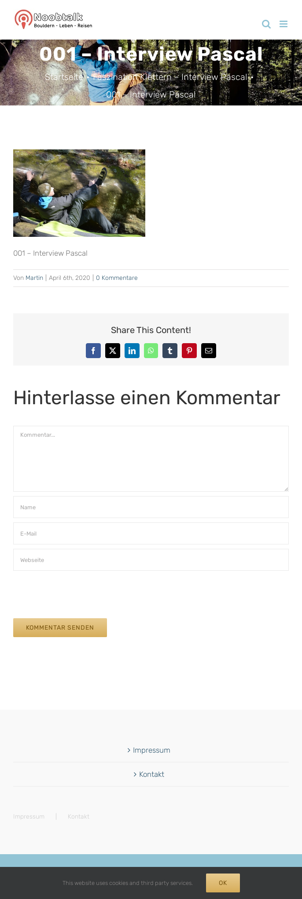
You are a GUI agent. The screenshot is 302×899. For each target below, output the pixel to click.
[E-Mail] (151, 533)
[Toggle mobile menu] (284, 24)
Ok (223, 883)
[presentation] (80, 592)
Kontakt (151, 774)
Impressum (151, 750)
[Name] (151, 507)
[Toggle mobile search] (266, 24)
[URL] (151, 560)
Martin (34, 278)
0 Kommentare (117, 278)
